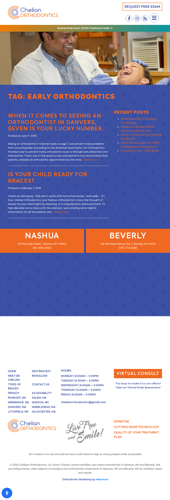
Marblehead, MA (43, 407)
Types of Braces (14, 386)
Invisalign (39, 376)
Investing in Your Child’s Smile (140, 150)
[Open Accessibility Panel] (7, 493)
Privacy (13, 393)
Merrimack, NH (18, 402)
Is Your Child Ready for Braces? (47, 177)
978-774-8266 (128, 247)
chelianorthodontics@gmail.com (83, 402)
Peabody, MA (17, 398)
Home (12, 371)
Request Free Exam (142, 6)
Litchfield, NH (18, 412)
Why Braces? (41, 371)
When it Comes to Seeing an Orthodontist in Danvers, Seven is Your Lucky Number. (56, 122)
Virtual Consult (138, 373)
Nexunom (102, 479)
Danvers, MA (17, 407)
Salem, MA (39, 398)
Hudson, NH (40, 402)
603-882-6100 (42, 247)
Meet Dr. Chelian (14, 378)
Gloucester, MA (44, 412)
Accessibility (42, 393)
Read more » (92, 159)
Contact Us (40, 384)
